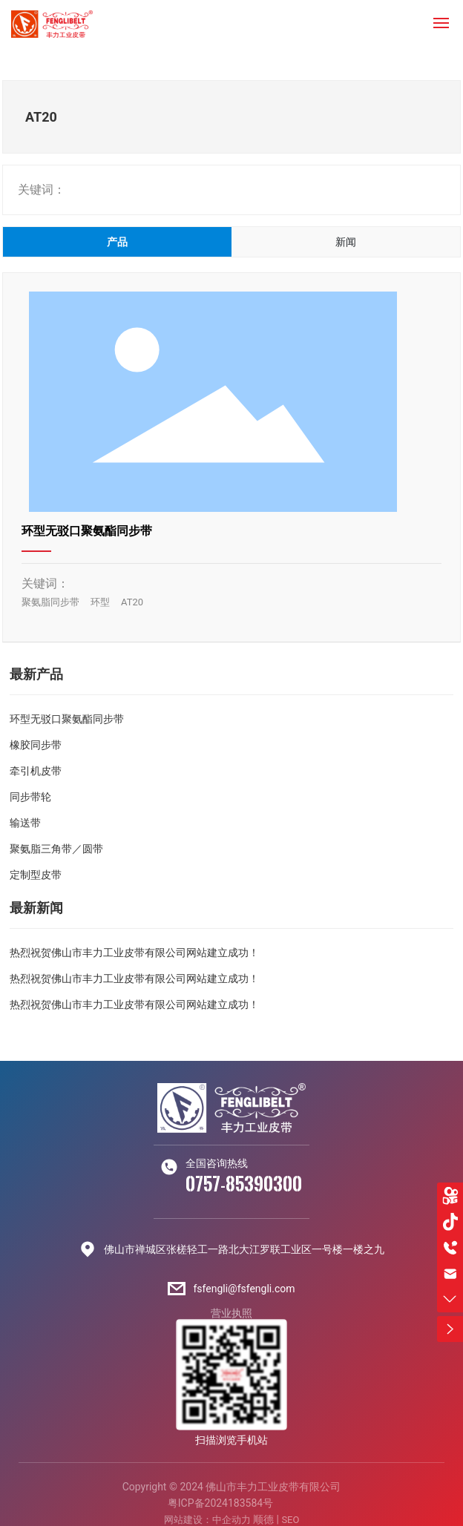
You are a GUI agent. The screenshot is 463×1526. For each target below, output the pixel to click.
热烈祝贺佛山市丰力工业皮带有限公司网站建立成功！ (134, 952)
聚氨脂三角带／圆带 (56, 849)
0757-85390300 (243, 1184)
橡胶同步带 (36, 745)
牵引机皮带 (36, 771)
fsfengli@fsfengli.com (244, 1289)
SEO (290, 1519)
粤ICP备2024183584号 (220, 1503)
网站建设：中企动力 (207, 1519)
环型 (100, 602)
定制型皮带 (36, 875)
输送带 (25, 823)
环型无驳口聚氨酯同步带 (87, 531)
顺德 (263, 1519)
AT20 (132, 602)
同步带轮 (30, 797)
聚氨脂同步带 (50, 602)
